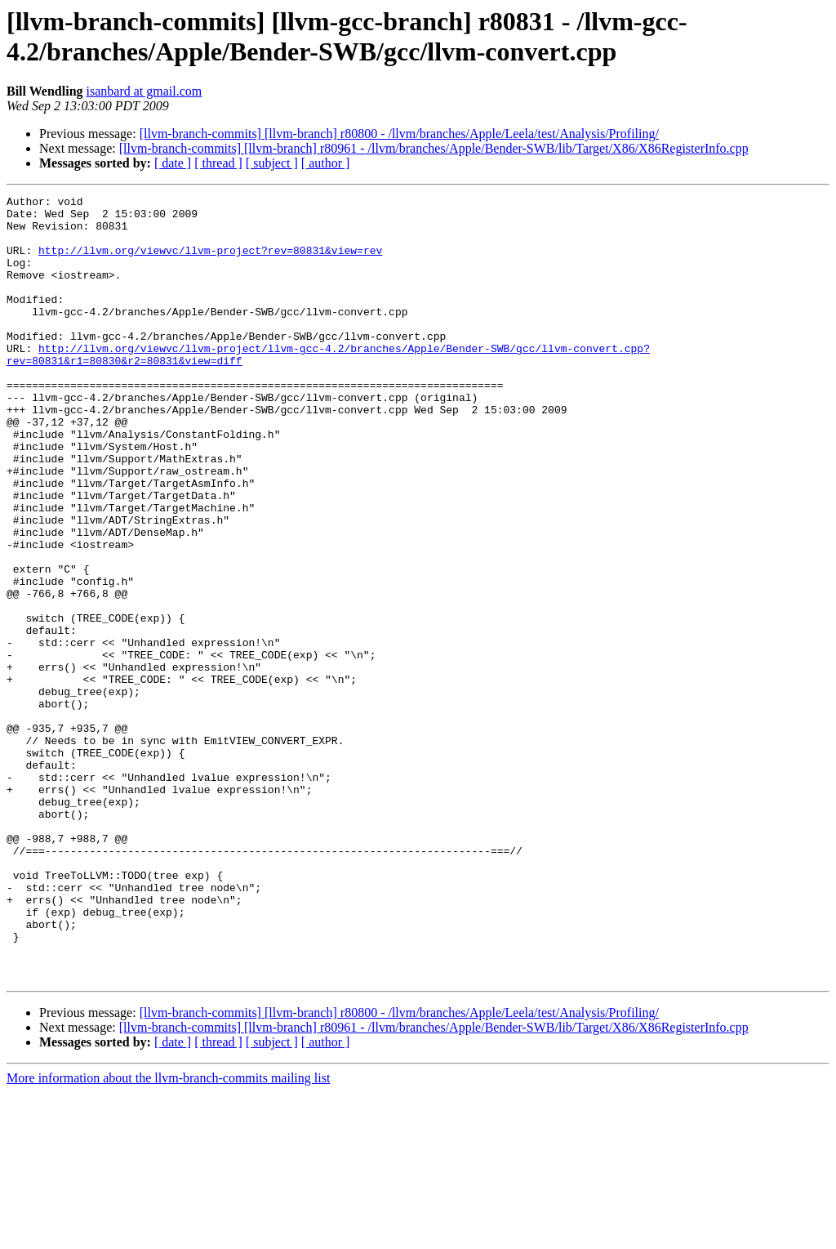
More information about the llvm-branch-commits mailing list (168, 1235)
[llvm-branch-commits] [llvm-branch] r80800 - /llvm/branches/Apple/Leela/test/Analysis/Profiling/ (399, 134)
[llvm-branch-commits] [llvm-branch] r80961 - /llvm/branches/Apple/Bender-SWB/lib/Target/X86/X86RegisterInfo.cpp (434, 148)
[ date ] (172, 163)
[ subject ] (272, 163)
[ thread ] (218, 163)
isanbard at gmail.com (144, 91)
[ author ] (325, 163)
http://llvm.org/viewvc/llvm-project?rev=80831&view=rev (210, 262)
